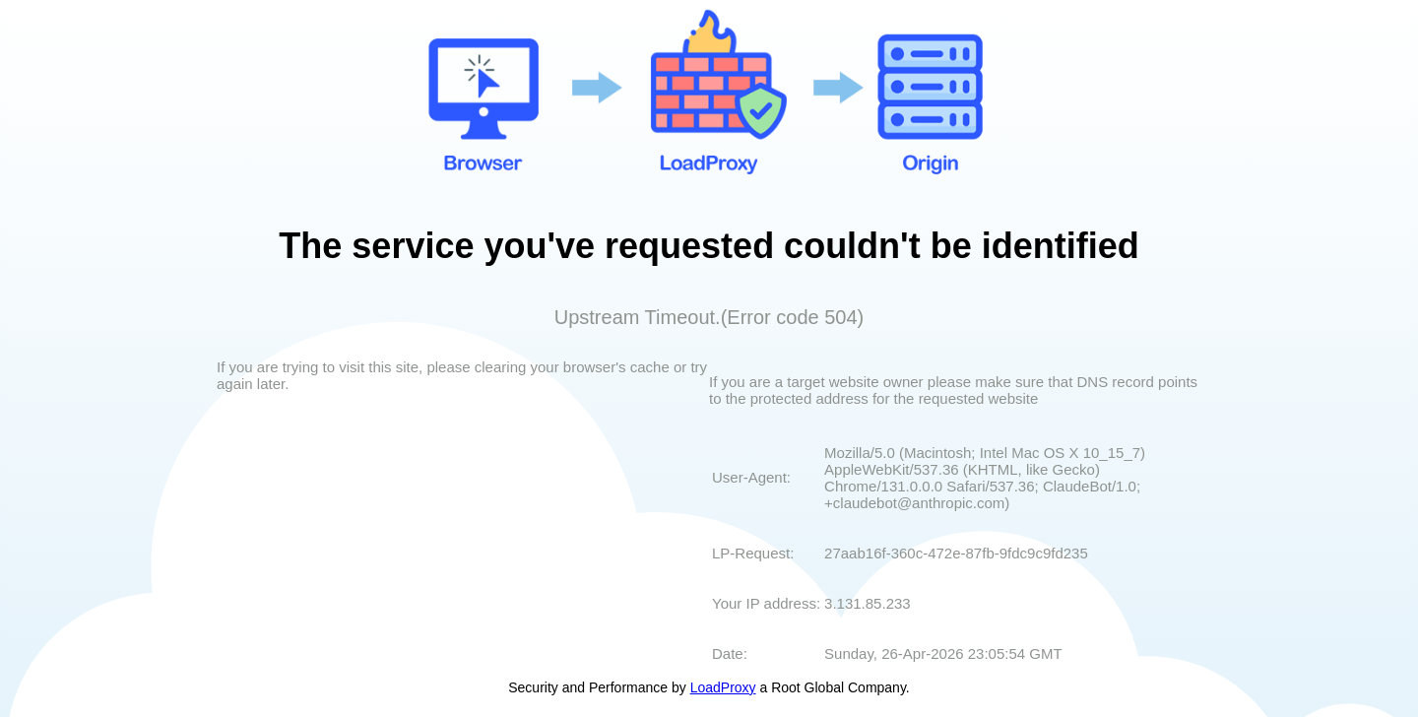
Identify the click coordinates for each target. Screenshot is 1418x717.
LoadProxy (723, 687)
